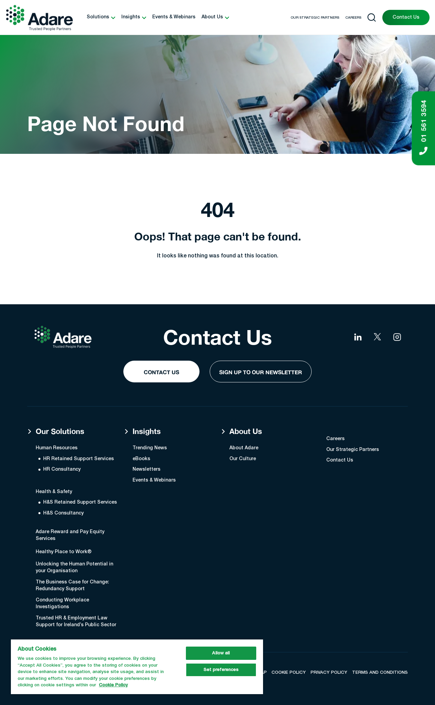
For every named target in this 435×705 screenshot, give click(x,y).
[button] (101, 17)
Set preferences (221, 670)
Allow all (221, 653)
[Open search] (371, 17)
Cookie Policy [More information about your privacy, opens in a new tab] (113, 685)
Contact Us (406, 17)
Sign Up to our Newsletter (260, 372)
